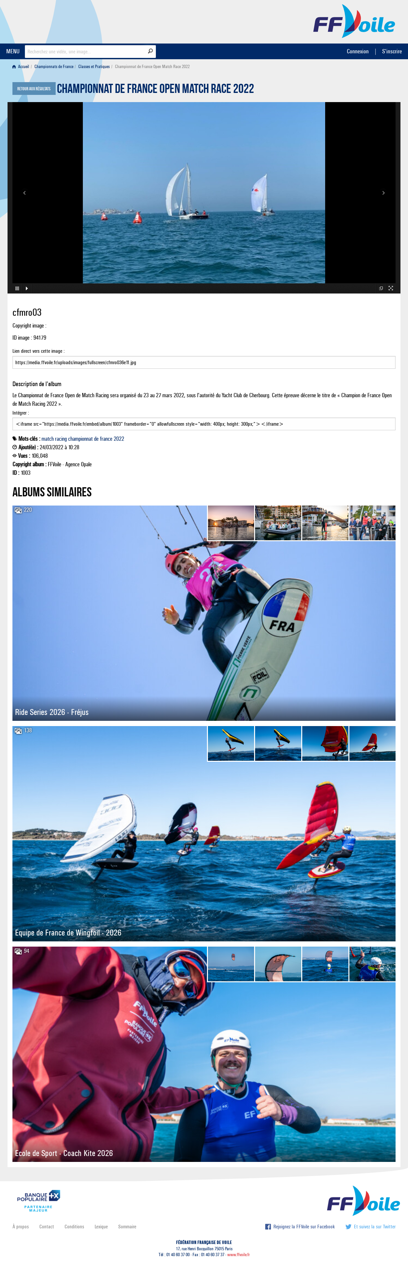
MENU (13, 51)
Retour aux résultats (33, 89)
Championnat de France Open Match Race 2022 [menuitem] (152, 66)
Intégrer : (204, 420)
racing (61, 439)
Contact (46, 1226)
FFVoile (354, 20)
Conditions (74, 1226)
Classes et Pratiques (94, 66)
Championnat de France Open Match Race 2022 (155, 90)
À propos (20, 1226)
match (48, 439)
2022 (119, 439)
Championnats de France (53, 66)
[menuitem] (22, 66)
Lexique (101, 1226)
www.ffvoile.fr (238, 1254)
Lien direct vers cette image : (204, 358)
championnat (80, 439)
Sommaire (127, 1226)
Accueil (20, 66)
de (96, 439)
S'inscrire (392, 51)
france (106, 439)
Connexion (358, 51)
